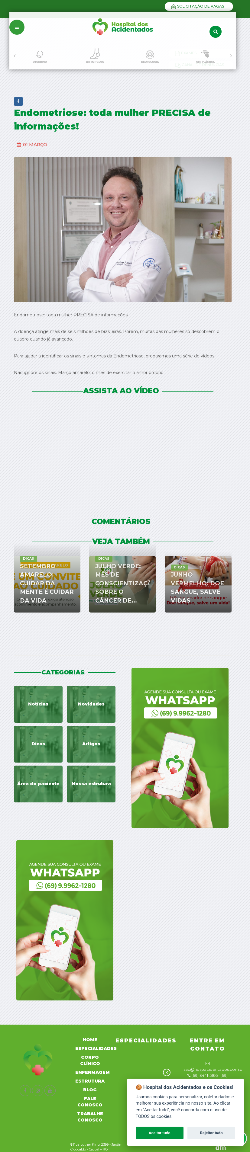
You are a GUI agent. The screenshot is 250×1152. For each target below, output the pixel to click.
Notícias (38, 704)
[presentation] (14, 55)
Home (90, 1039)
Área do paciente (38, 783)
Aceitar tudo (159, 1133)
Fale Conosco (89, 1102)
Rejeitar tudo (211, 1133)
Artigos (91, 744)
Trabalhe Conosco (90, 1117)
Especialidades (96, 1048)
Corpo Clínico (90, 1060)
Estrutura (90, 1081)
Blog (90, 1090)
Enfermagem (92, 1072)
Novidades (91, 704)
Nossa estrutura (91, 783)
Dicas (38, 744)
